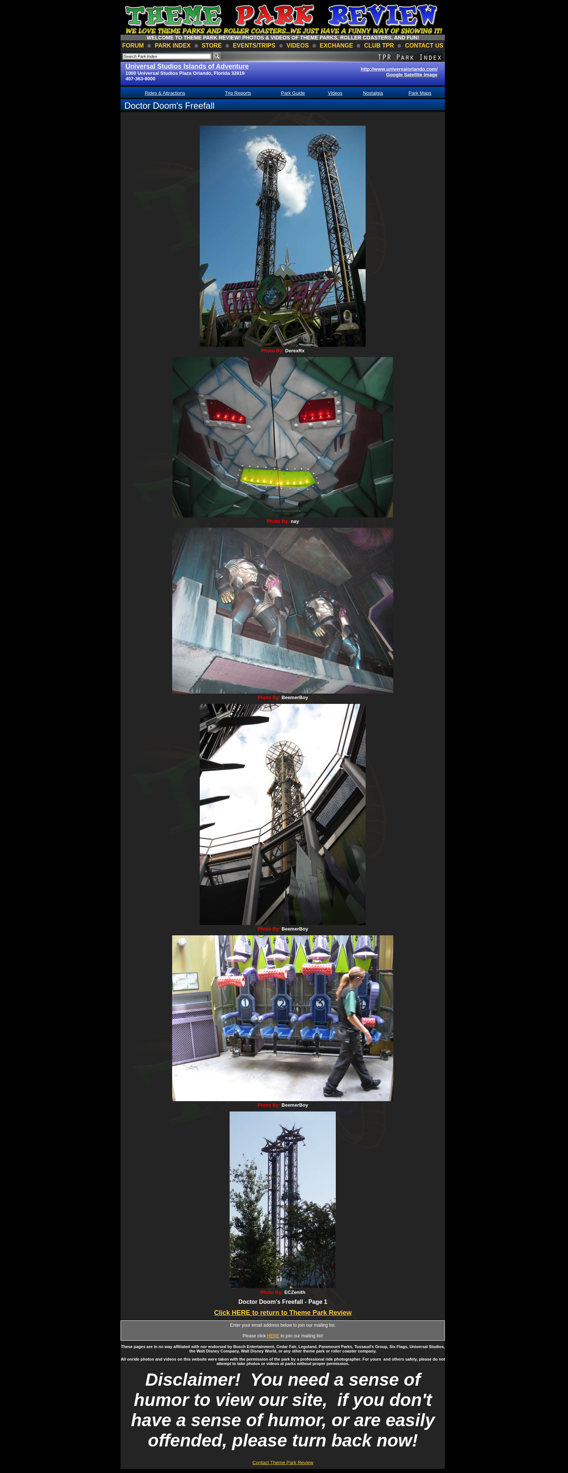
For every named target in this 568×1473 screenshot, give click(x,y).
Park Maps (419, 93)
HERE (273, 1335)
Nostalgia (373, 93)
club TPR (379, 45)
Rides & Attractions (165, 93)
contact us (424, 45)
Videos (335, 93)
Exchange (336, 45)
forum (133, 45)
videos (297, 45)
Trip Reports (238, 93)
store (212, 45)
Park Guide (293, 93)
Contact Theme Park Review (282, 1462)
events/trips (254, 45)
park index (173, 45)
